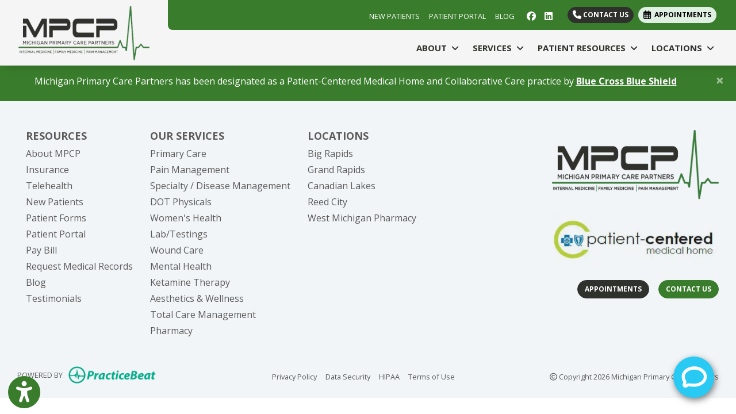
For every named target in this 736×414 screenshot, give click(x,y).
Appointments (613, 289)
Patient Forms (56, 218)
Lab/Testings (179, 234)
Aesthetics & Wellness (197, 298)
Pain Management (189, 169)
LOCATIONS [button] (682, 47)
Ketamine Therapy (190, 282)
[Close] (719, 80)
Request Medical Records (79, 266)
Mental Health (181, 266)
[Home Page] (84, 31)
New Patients (54, 201)
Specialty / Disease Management (220, 185)
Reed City (327, 201)
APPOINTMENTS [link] (677, 15)
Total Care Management (203, 314)
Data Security (347, 376)
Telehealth (49, 185)
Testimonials (54, 298)
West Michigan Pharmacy (362, 218)
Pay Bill (41, 250)
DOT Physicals (181, 201)
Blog (36, 282)
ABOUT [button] (437, 47)
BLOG (505, 16)
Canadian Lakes (341, 185)
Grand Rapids (336, 169)
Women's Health (185, 218)
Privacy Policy (294, 376)
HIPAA (389, 376)
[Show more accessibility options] (24, 392)
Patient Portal (56, 234)
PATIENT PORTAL (457, 16)
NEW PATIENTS (394, 16)
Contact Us (600, 15)
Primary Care (178, 153)
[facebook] (531, 15)
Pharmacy (171, 330)
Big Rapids (330, 153)
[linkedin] (548, 15)
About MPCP (53, 153)
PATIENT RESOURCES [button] (588, 47)
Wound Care (177, 250)
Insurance (47, 169)
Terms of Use (431, 376)
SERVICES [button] (498, 47)
